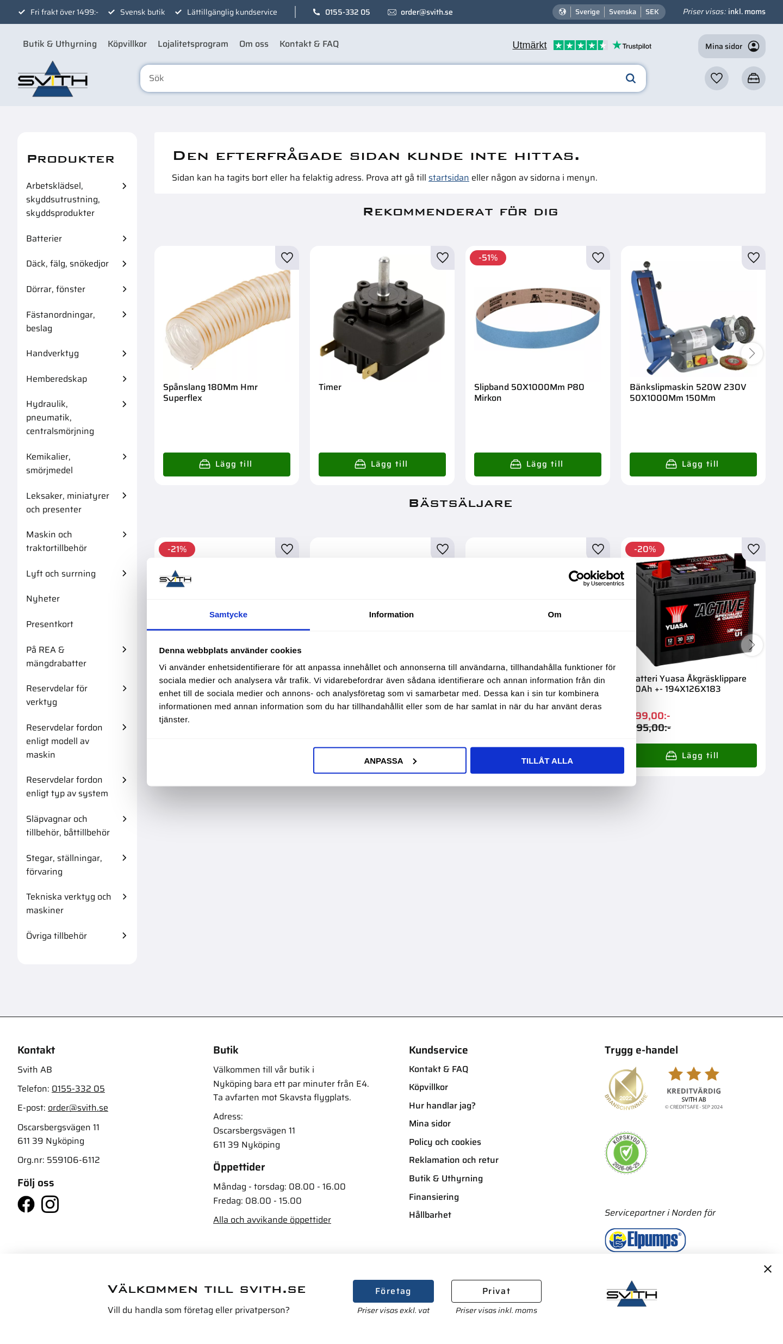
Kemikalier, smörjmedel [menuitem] (49, 463)
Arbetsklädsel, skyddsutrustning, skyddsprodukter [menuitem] (63, 199)
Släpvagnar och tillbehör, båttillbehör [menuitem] (68, 825)
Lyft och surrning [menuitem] (61, 573)
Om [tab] (554, 614)
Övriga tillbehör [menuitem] (56, 936)
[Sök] (631, 78)
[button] (717, 78)
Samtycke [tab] (228, 614)
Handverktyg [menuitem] (52, 353)
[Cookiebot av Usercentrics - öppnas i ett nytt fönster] (576, 578)
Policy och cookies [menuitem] (445, 1142)
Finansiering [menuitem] (434, 1197)
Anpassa (390, 760)
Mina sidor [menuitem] (430, 1123)
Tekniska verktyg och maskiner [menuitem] (68, 903)
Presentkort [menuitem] (49, 624)
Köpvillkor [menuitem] (127, 44)
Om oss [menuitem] (254, 44)
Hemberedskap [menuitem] (56, 379)
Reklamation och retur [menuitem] (454, 1160)
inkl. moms (747, 11)
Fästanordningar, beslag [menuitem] (60, 321)
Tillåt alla (547, 760)
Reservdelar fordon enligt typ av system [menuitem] (67, 786)
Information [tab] (391, 614)
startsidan (448, 177)
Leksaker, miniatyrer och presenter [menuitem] (67, 502)
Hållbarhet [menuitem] (430, 1215)
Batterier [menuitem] (44, 238)
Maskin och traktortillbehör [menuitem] (56, 541)
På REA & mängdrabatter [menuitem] (56, 656)
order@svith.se (427, 12)
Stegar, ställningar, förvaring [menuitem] (64, 864)
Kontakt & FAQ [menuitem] (309, 44)
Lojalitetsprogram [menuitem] (193, 44)
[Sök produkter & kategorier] (393, 78)
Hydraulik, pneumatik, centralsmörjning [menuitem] (60, 417)
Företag (393, 1291)
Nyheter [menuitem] (43, 598)
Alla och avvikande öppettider (272, 1220)
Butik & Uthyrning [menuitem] (60, 44)
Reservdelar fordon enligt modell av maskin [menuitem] (64, 741)
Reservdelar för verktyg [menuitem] (57, 695)
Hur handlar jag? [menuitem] (442, 1105)
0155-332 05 (347, 12)
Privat (496, 1291)
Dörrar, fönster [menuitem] (55, 289)
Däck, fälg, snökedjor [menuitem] (67, 263)
